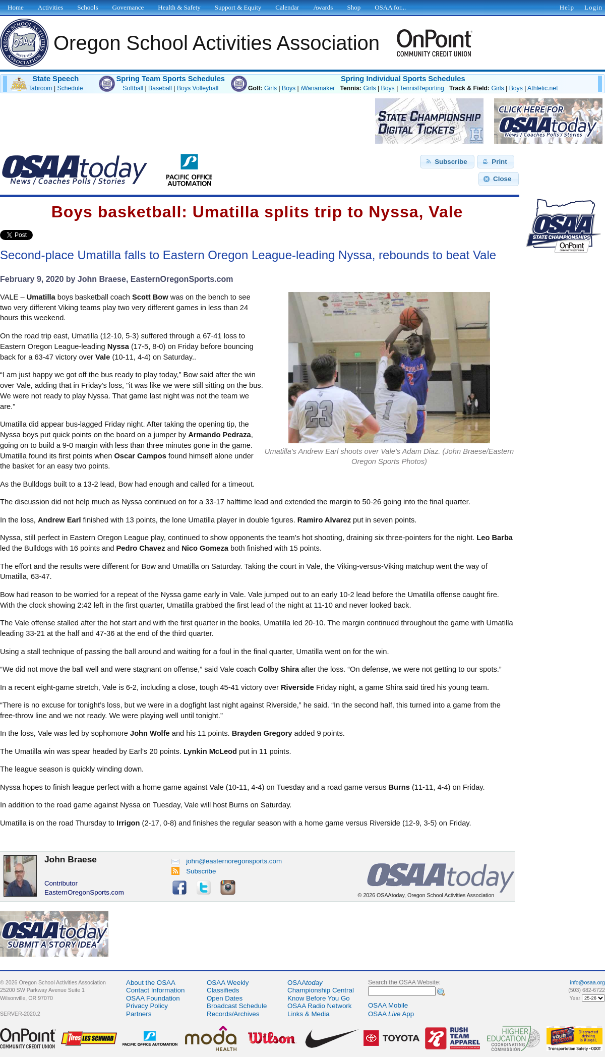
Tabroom (40, 88)
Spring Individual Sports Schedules (403, 79)
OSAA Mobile (388, 1005)
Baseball (160, 88)
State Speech (55, 79)
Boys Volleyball (197, 88)
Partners (138, 1014)
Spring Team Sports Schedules (170, 79)
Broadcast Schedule (237, 1006)
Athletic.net (542, 88)
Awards (323, 7)
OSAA (305, 982)
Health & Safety (179, 7)
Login (593, 7)
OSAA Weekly (228, 982)
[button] (447, 162)
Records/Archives (233, 1014)
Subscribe (193, 871)
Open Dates (225, 998)
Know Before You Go (318, 998)
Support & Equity (238, 7)
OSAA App (391, 1014)
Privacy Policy (147, 1006)
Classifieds (223, 990)
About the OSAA (150, 982)
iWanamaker (317, 88)
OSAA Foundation (153, 998)
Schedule (70, 88)
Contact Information (155, 990)
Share (50, 235)
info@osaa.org (587, 982)
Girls (270, 88)
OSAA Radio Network (319, 1006)
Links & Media (308, 1014)
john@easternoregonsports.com (226, 861)
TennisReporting (421, 88)
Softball (133, 88)
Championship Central (320, 990)
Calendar (287, 7)
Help (567, 7)
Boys (288, 88)
